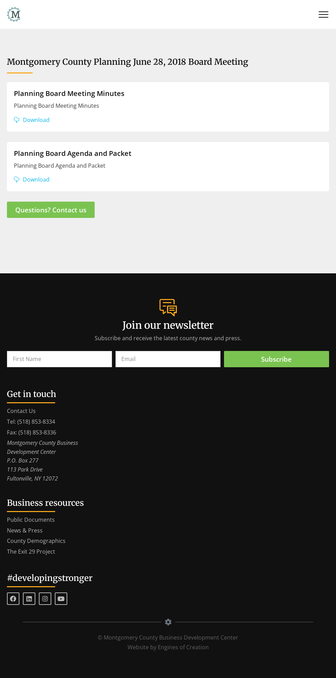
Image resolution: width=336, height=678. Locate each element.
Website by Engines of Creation (168, 647)
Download (36, 120)
